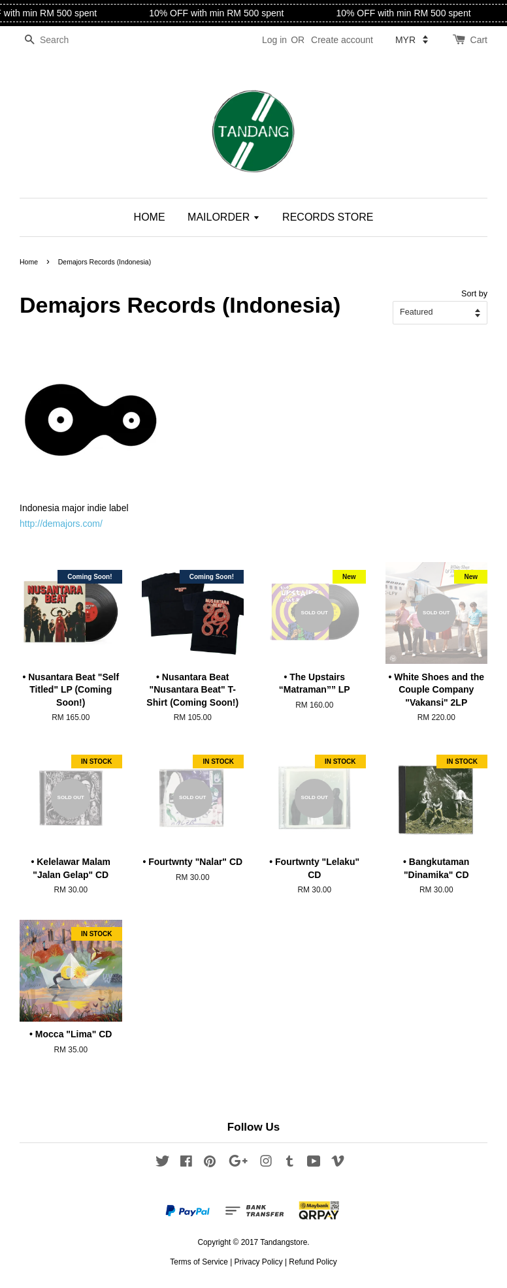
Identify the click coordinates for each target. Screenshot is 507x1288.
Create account (342, 40)
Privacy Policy (259, 1261)
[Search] (59, 40)
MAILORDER (224, 217)
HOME (149, 217)
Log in (274, 40)
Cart (478, 40)
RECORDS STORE (327, 217)
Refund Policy (312, 1261)
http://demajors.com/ (61, 523)
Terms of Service (199, 1261)
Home (29, 262)
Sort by (474, 293)
